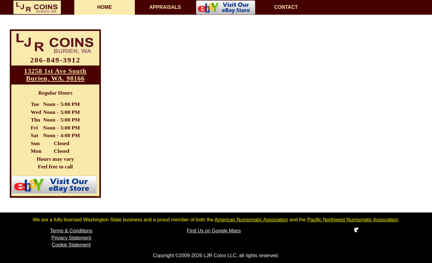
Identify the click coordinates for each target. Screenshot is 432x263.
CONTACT (286, 7)
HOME (104, 7)
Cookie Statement (71, 244)
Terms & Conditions (71, 230)
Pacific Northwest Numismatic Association (352, 219)
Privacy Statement (71, 237)
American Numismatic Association (251, 219)
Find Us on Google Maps (214, 230)
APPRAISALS (165, 7)
